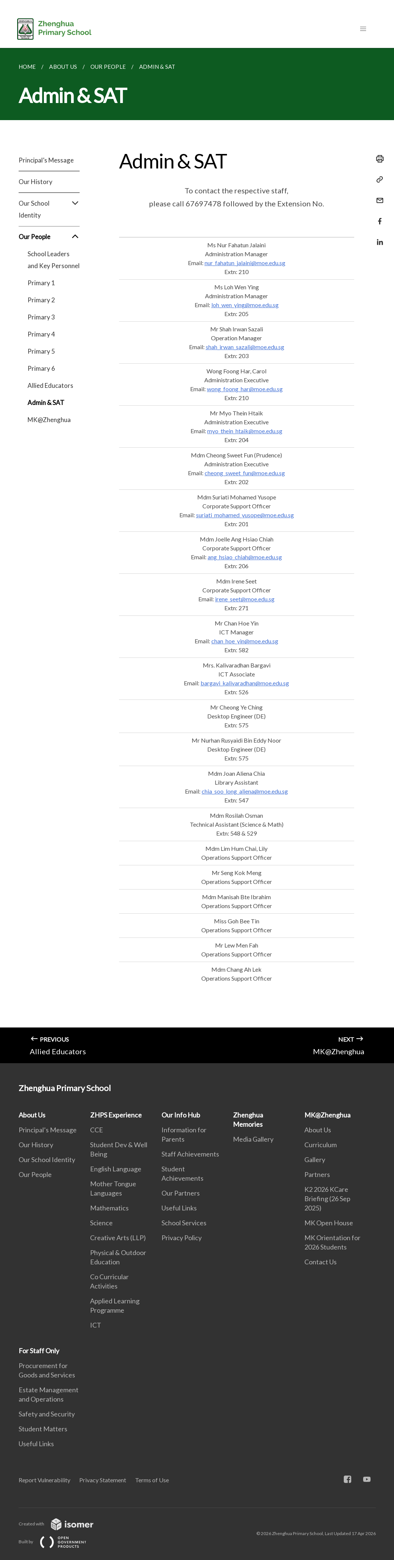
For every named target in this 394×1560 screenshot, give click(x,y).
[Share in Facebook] (378, 216)
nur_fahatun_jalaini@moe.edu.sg (245, 262)
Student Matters (43, 1429)
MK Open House (328, 1223)
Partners (317, 1174)
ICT (95, 1325)
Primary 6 (41, 368)
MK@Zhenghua (49, 420)
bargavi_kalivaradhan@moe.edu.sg (245, 682)
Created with (62, 1524)
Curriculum (320, 1145)
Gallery (314, 1159)
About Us (32, 1115)
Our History (35, 182)
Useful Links (179, 1208)
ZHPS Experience (116, 1115)
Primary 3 (41, 317)
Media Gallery (253, 1139)
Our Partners (180, 1193)
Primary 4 (41, 334)
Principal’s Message (46, 160)
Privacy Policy (181, 1237)
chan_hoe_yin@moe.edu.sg (244, 640)
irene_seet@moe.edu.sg (245, 598)
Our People (49, 237)
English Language (115, 1169)
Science (101, 1223)
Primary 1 (41, 283)
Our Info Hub (180, 1115)
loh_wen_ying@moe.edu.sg (245, 304)
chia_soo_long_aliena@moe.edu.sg (245, 791)
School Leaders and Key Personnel (54, 260)
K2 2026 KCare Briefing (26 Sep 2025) (327, 1198)
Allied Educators (50, 385)
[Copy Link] (378, 180)
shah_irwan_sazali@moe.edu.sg (245, 346)
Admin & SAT (46, 402)
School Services (183, 1223)
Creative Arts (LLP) (118, 1237)
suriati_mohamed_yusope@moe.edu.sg (245, 514)
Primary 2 (41, 300)
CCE (96, 1130)
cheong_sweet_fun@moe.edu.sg (245, 472)
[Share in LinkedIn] (378, 237)
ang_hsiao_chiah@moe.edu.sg (245, 556)
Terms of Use (152, 1479)
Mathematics (109, 1208)
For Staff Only (39, 1351)
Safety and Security (47, 1414)
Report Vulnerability (44, 1479)
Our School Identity (49, 209)
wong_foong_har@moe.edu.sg (245, 388)
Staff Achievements (190, 1154)
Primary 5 (41, 351)
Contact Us (320, 1262)
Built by (58, 1541)
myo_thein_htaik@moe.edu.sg (244, 430)
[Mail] (378, 195)
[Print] (378, 159)
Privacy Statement (102, 1479)
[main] (197, 555)
